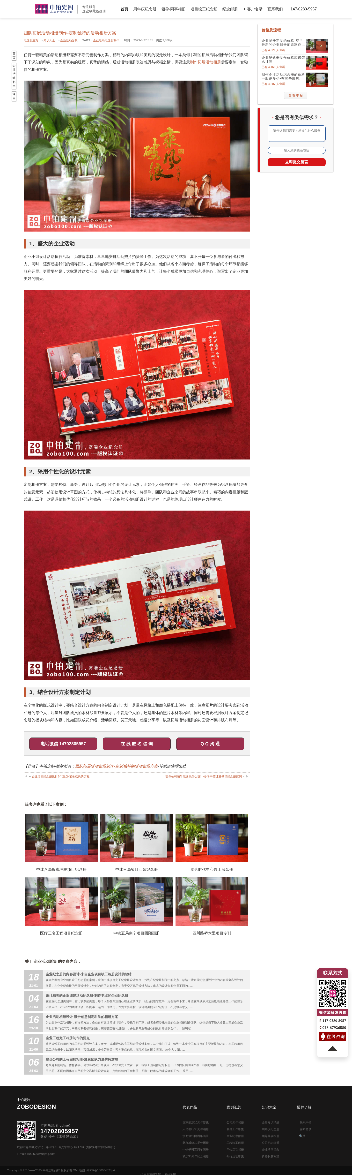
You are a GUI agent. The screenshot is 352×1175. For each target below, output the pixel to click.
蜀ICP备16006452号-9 (101, 1170)
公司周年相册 (235, 1122)
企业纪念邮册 (235, 1136)
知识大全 (49, 40)
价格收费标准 (270, 1156)
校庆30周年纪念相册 (196, 1156)
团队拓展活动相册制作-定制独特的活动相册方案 (116, 766)
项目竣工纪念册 (204, 9)
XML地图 (79, 1170)
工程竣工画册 (235, 1143)
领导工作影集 (235, 1129)
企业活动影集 (69, 40)
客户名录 (305, 1129)
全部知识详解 (270, 1122)
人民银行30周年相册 (196, 1129)
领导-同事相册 (173, 9)
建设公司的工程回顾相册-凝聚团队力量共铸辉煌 (82, 1059)
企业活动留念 (270, 1149)
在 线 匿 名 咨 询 (137, 743)
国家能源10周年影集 (196, 1122)
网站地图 (339, 1170)
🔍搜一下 (305, 1136)
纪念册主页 (31, 40)
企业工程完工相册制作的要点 (68, 1038)
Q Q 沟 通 (210, 743)
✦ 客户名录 (252, 9)
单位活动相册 (235, 1149)
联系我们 (275, 9)
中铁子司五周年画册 (196, 1149)
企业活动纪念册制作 (106, 40)
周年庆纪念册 (144, 9)
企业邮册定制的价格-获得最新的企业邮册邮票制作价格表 (283, 42)
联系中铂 (305, 1122)
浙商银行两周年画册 (196, 1136)
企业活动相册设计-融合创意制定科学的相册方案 (82, 1017)
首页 (124, 9)
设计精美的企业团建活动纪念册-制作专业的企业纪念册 (87, 995)
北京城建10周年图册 (196, 1143)
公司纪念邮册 (270, 1143)
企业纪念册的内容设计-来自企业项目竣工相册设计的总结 (89, 974)
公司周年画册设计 (54, 9)
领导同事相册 (270, 1136)
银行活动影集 (235, 1156)
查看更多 (295, 95)
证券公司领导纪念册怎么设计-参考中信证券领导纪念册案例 (203, 776)
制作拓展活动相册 (205, 62)
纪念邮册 (230, 9)
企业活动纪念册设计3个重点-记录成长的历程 (60, 776)
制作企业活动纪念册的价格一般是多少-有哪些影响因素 (283, 76)
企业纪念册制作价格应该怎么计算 (283, 59)
